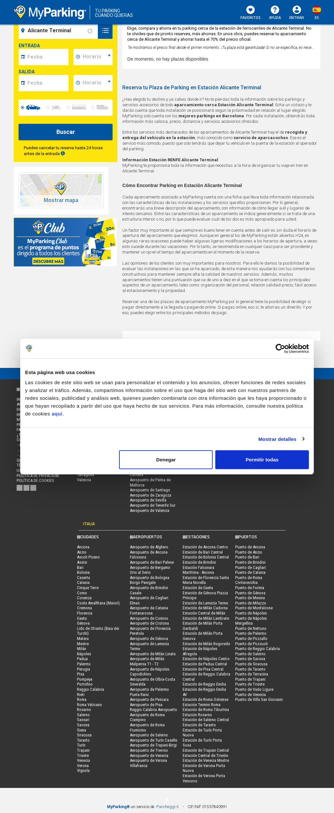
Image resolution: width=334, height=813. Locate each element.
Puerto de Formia (249, 587)
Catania (83, 582)
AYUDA (275, 13)
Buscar (65, 131)
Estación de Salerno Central (206, 719)
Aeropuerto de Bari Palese (152, 562)
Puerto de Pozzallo (251, 638)
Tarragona (85, 474)
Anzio (81, 552)
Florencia (84, 613)
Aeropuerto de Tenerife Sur (152, 505)
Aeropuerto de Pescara (149, 699)
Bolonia (83, 572)
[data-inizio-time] (97, 57)
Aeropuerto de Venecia (149, 755)
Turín (81, 745)
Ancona (83, 546)
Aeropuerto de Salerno (149, 735)
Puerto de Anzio (248, 552)
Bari (80, 567)
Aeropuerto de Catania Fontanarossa (149, 610)
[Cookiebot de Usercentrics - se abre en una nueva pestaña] (280, 348)
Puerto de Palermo (250, 633)
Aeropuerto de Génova (149, 638)
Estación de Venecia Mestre (206, 760)
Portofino (85, 684)
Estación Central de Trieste (205, 755)
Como (82, 592)
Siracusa (84, 735)
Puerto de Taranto (250, 669)
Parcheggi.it (167, 806)
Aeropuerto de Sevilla (148, 500)
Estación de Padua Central (205, 663)
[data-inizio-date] (46, 57)
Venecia (83, 760)
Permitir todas (262, 459)
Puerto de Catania (250, 572)
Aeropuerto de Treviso (149, 750)
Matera (83, 638)
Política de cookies (35, 480)
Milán (81, 648)
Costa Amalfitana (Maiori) (98, 603)
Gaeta (82, 618)
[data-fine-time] (97, 83)
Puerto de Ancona (250, 546)
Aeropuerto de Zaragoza (150, 495)
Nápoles (84, 653)
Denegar (166, 459)
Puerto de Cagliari (250, 567)
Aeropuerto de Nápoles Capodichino (149, 672)
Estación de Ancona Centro (205, 546)
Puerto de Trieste (250, 684)
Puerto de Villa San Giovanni (259, 699)
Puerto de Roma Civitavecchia (248, 580)
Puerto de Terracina (251, 674)
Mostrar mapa (61, 200)
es (317, 17)
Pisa (80, 674)
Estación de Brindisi (199, 562)
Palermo (84, 663)
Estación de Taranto (199, 724)
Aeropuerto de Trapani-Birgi (153, 745)
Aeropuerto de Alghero (149, 546)
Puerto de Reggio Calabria (257, 648)
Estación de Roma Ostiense (205, 699)
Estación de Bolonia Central (206, 557)
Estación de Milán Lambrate (206, 618)
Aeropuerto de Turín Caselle (153, 740)
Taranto (83, 740)
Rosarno (84, 709)
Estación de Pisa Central (203, 669)
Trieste (83, 755)
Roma (81, 699)
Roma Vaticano (89, 704)
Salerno (83, 714)
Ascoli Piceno (88, 557)
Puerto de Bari (247, 557)
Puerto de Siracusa (251, 663)
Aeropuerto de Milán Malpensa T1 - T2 (147, 661)
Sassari (83, 719)
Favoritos (250, 13)
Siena (81, 730)
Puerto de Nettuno (250, 628)
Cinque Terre (88, 587)
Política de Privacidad (38, 475)
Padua (82, 658)
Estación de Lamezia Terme (205, 603)
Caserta (83, 577)
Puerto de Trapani (250, 679)
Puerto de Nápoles (251, 613)
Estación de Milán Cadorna (205, 607)
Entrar (296, 17)
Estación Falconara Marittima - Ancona (198, 570)
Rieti (80, 694)
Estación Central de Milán (204, 613)
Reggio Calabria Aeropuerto (153, 709)
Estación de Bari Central (203, 552)
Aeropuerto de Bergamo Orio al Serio (150, 570)
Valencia (84, 479)
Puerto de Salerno (250, 653)
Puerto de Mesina (250, 597)
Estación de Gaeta (198, 587)
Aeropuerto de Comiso (149, 618)
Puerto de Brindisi (250, 562)
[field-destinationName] (59, 30)
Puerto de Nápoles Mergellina (251, 621)
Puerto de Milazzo (250, 603)
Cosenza (84, 597)
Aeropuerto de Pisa (146, 704)
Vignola (83, 770)
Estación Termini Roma (201, 704)
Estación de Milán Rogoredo (206, 643)
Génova (83, 623)
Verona (83, 765)
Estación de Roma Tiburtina (206, 709)
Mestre (83, 643)
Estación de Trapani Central (206, 750)
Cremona (84, 607)
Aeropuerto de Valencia (149, 510)
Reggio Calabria (90, 689)
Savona (83, 724)
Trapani (83, 750)
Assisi (82, 562)
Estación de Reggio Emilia (204, 684)
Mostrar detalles (277, 439)
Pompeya (84, 679)
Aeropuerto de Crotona (149, 623)
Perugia (83, 669)
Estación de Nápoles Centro (206, 658)
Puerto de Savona (250, 658)
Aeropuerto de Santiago (150, 489)
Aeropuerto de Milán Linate (152, 653)
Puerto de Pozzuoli (251, 643)
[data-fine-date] (46, 83)
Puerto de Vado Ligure (254, 689)
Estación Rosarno (197, 714)
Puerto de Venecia (250, 694)
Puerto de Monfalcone (254, 607)
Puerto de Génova (250, 592)
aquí (57, 413)
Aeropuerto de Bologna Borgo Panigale (149, 580)
